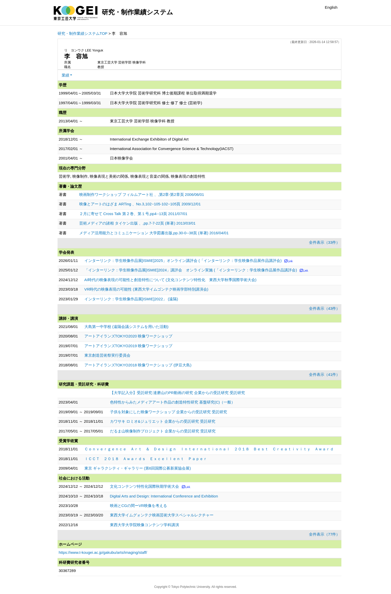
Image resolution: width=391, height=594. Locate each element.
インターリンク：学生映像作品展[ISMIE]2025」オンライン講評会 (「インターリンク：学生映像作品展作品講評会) (183, 260)
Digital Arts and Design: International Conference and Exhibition (164, 496)
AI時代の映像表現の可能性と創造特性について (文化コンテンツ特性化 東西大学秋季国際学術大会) (170, 280)
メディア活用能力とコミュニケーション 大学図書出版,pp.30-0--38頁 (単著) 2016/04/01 (154, 233)
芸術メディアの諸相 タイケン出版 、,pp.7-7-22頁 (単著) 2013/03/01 (137, 223)
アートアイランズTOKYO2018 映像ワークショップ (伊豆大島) (138, 365)
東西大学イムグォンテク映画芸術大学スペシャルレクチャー (162, 515)
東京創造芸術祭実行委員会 (107, 355)
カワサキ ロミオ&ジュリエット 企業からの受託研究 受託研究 (163, 421)
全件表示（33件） (324, 242)
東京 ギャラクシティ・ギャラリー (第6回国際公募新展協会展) (137, 468)
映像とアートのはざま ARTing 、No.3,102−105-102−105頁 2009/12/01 (140, 204)
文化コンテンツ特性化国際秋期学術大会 (144, 486)
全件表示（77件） (324, 534)
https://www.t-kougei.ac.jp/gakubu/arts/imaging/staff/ (103, 552)
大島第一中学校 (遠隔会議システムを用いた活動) (126, 326)
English (331, 7)
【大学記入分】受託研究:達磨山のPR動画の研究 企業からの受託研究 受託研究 (177, 392)
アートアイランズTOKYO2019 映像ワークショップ (128, 346)
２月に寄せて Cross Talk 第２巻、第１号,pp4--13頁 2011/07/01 (133, 213)
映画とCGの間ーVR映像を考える (138, 505)
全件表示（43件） (324, 308)
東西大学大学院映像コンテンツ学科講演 (144, 525)
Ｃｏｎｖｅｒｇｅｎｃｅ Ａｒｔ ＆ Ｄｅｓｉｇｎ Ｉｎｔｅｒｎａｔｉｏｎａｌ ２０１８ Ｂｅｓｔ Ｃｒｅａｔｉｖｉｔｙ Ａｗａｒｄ (209, 449)
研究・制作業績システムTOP (83, 33)
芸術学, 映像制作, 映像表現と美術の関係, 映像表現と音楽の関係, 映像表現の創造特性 (132, 176)
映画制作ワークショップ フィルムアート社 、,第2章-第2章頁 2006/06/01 (141, 194)
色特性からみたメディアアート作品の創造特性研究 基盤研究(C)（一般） (172, 402)
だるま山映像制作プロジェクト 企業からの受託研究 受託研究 (163, 431)
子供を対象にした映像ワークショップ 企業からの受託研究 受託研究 (168, 412)
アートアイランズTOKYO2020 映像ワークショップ (128, 336)
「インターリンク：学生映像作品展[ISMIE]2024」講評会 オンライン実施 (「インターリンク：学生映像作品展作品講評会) (190, 270)
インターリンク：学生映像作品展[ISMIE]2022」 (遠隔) (131, 299)
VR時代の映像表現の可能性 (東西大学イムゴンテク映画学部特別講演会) (146, 289)
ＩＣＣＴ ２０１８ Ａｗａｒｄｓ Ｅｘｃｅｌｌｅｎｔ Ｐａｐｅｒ (145, 459)
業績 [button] (65, 75)
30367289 (67, 570)
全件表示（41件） (324, 374)
